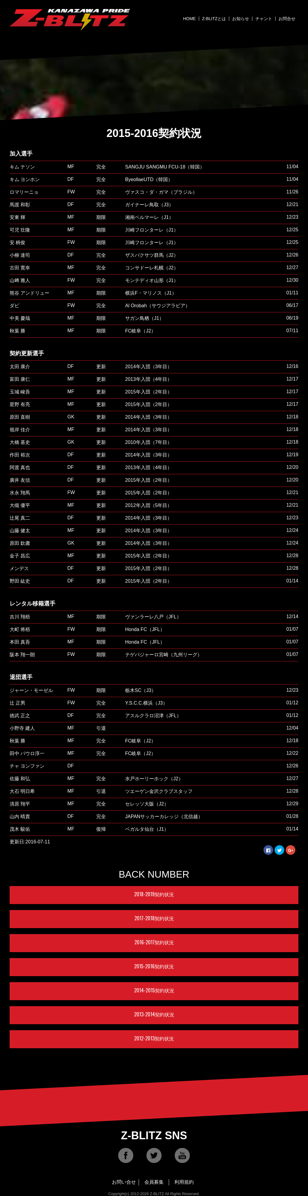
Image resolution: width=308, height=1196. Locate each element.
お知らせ (240, 18)
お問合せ (287, 18)
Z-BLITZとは (214, 18)
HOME (189, 18)
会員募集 (154, 1182)
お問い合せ (124, 1182)
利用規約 (184, 1182)
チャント (263, 18)
